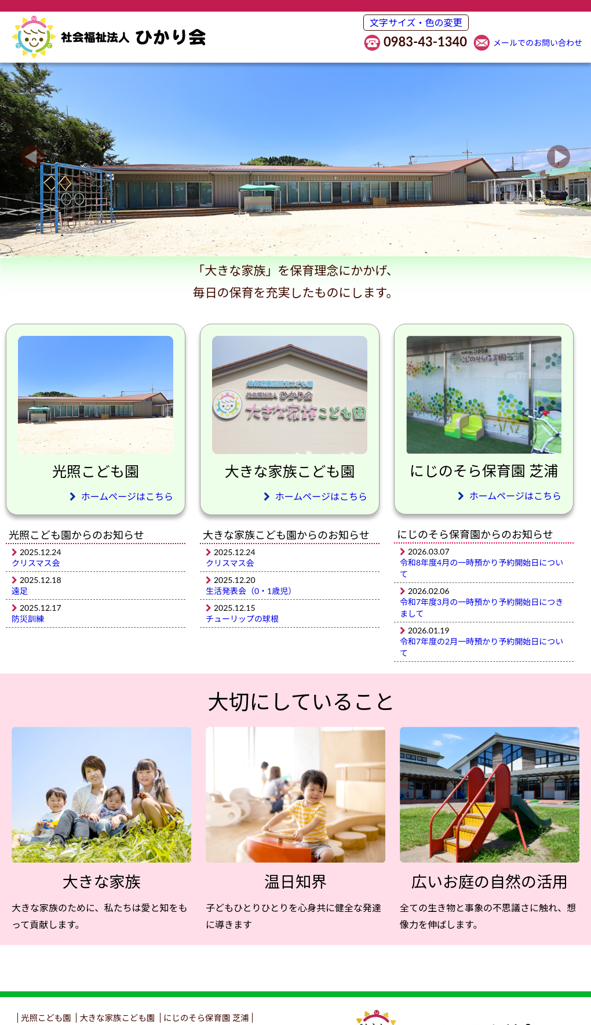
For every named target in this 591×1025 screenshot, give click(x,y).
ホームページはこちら (121, 496)
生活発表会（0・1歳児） (251, 591)
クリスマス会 (36, 563)
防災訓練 (28, 619)
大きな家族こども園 (117, 1018)
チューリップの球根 (242, 619)
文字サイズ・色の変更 (416, 22)
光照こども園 (46, 1018)
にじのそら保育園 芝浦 (206, 1018)
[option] (295, 156)
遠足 (20, 591)
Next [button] (558, 156)
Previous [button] (32, 156)
